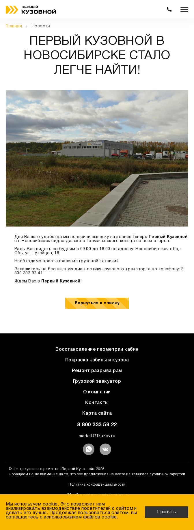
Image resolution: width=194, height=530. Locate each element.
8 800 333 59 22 (97, 425)
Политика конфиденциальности (96, 484)
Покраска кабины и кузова (97, 360)
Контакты (97, 403)
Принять (166, 512)
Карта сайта (97, 414)
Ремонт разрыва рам (97, 371)
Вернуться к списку (97, 303)
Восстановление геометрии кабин (97, 350)
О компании (97, 392)
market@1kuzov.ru (97, 436)
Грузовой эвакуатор (97, 382)
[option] (97, 158)
